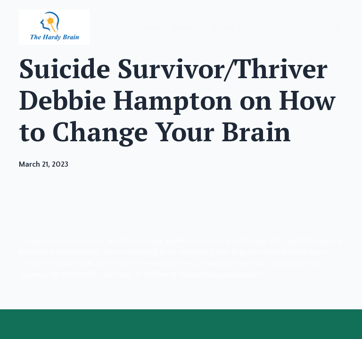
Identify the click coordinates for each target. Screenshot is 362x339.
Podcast (272, 27)
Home (151, 27)
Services (187, 27)
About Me (230, 27)
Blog (304, 27)
